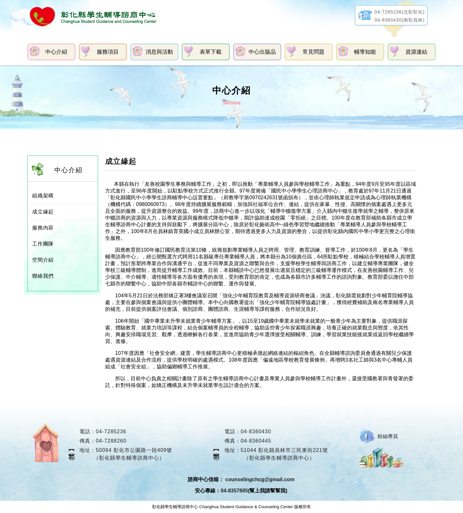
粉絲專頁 (387, 436)
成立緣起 (43, 211)
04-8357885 (234, 490)
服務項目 (108, 52)
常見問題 (313, 52)
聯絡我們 (43, 276)
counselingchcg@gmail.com (260, 479)
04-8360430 (256, 431)
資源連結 (416, 52)
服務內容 (43, 227)
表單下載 (211, 52)
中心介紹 (56, 52)
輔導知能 (365, 52)
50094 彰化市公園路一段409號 (134, 450)
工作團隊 (43, 244)
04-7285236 (111, 431)
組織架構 (43, 195)
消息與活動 (159, 52)
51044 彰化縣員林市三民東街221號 (284, 450)
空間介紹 (43, 260)
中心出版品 (262, 52)
